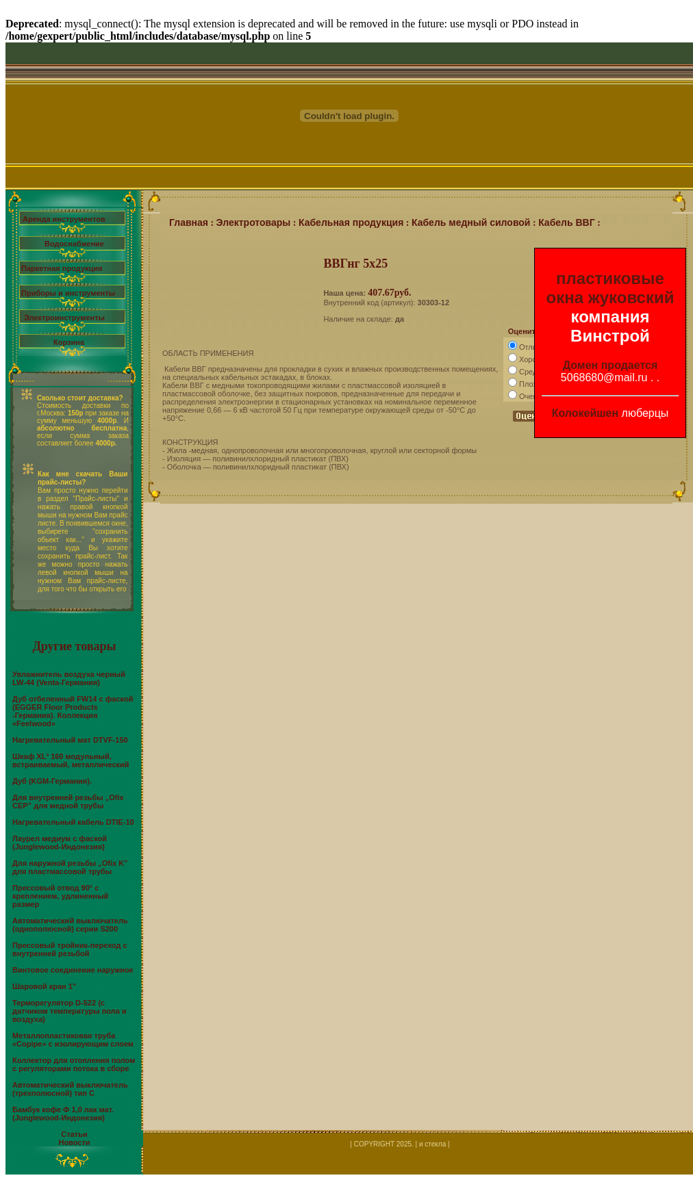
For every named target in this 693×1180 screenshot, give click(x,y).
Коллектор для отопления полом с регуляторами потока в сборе (73, 1064)
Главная (188, 222)
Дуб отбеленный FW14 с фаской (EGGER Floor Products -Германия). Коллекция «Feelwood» (72, 711)
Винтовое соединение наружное (73, 970)
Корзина (68, 342)
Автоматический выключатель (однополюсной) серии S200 (70, 924)
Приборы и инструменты (68, 293)
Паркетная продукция (61, 268)
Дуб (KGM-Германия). (52, 781)
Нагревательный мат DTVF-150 (70, 740)
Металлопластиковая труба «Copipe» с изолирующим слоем (73, 1039)
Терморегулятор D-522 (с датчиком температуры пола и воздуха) (69, 1011)
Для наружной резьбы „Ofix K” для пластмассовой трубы (70, 867)
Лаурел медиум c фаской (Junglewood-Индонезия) (59, 842)
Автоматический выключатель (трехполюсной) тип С (70, 1089)
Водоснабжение (74, 244)
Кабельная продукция (351, 222)
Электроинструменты (64, 317)
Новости (74, 1142)
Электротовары (253, 222)
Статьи (74, 1134)
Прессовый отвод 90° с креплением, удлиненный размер (60, 896)
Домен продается (610, 365)
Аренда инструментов (64, 219)
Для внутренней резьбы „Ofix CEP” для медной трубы (68, 801)
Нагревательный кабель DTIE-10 (73, 822)
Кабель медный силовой (471, 222)
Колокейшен (585, 413)
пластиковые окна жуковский (610, 288)
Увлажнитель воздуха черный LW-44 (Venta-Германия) (68, 678)
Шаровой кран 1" (44, 986)
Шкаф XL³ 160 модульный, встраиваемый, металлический (70, 760)
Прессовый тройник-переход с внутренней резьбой (69, 949)
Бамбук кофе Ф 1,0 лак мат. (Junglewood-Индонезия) (63, 1113)
